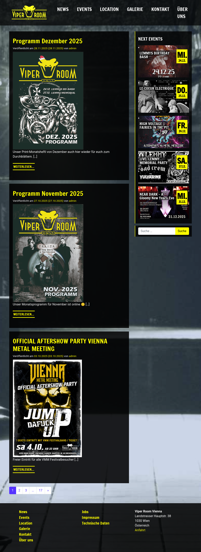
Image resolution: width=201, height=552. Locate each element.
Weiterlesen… (24, 166)
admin (72, 48)
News (63, 9)
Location (109, 9)
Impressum (90, 517)
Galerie (135, 9)
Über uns (182, 13)
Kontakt (160, 9)
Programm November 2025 (48, 193)
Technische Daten (95, 523)
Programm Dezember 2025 (47, 40)
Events (84, 9)
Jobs (85, 511)
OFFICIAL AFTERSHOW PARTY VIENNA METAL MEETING (60, 345)
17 (40, 490)
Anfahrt (140, 530)
